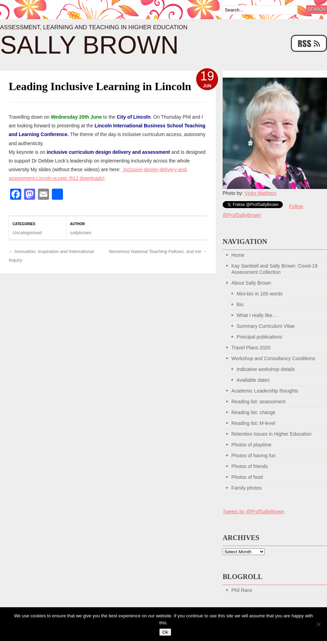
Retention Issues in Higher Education (271, 434)
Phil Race (241, 590)
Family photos (246, 488)
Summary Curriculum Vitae (266, 326)
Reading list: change (253, 412)
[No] (318, 624)
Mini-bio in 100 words (259, 293)
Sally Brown (89, 45)
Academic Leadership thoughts (264, 391)
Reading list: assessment (258, 401)
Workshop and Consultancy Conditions (273, 358)
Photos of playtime (251, 445)
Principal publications (259, 337)
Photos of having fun (253, 455)
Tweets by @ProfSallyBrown (253, 511)
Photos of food (247, 477)
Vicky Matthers (261, 193)
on (73, 117)
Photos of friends (249, 466)
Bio (240, 304)
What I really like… (257, 315)
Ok (165, 632)
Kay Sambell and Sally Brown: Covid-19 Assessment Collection (274, 269)
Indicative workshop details (266, 369)
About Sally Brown (251, 283)
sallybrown (80, 232)
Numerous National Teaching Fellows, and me (158, 251)
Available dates (253, 380)
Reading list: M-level (253, 423)
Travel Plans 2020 (250, 347)
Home (237, 255)
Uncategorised (27, 232)
